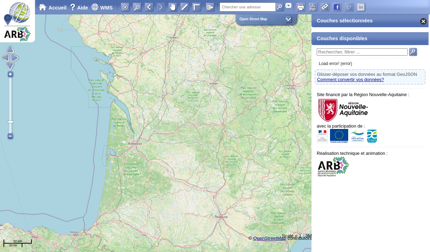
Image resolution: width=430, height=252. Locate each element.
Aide (79, 7)
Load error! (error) (335, 63)
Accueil (52, 7)
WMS (102, 7)
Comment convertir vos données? (350, 79)
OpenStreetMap (269, 238)
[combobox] (288, 5)
